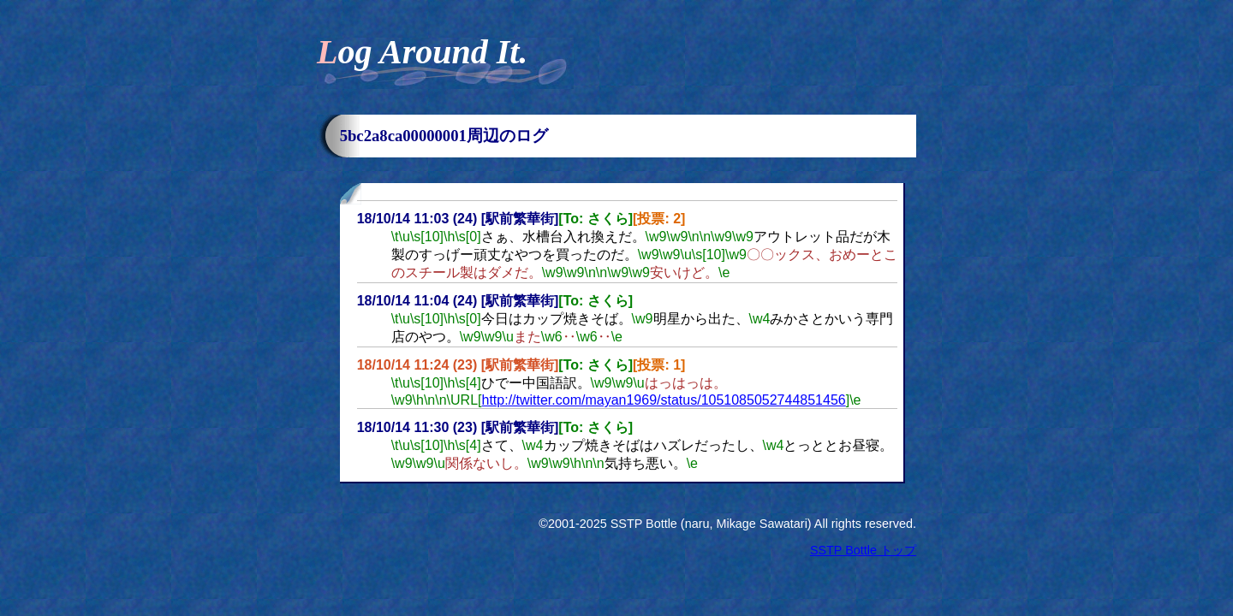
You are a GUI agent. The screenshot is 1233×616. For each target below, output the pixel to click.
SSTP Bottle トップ (863, 550)
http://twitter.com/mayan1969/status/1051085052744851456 (664, 400)
